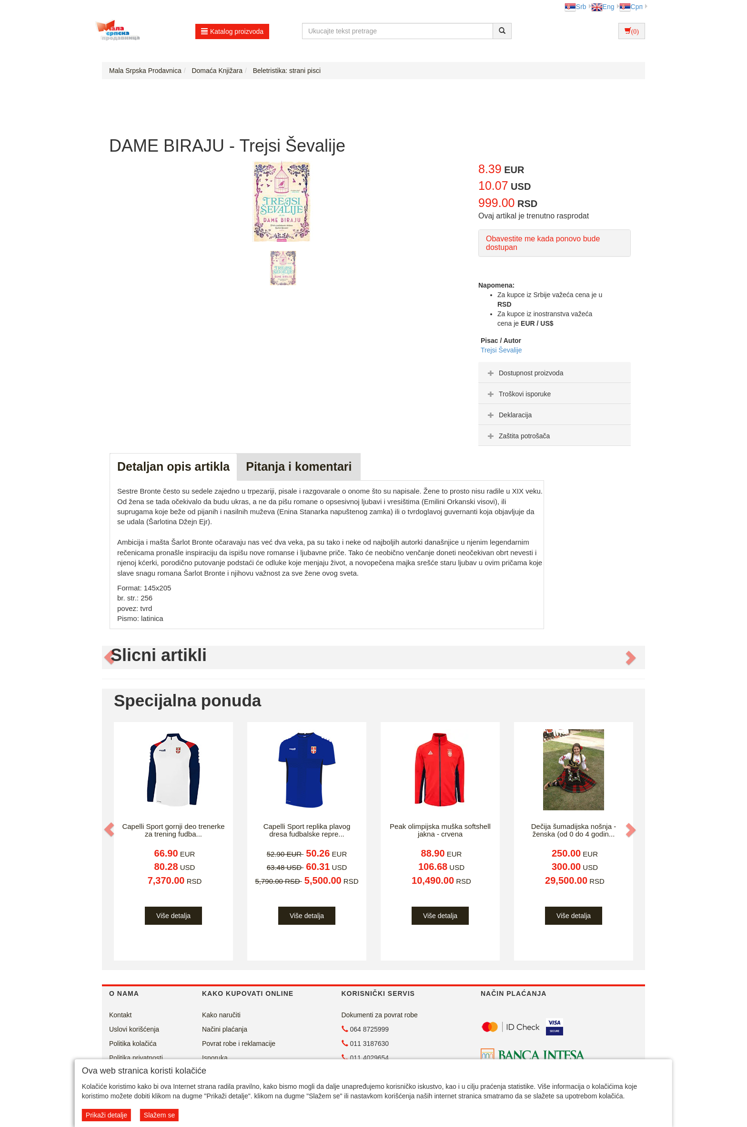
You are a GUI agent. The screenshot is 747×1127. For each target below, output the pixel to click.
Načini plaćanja (224, 1029)
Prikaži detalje (106, 1115)
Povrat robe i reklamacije (238, 1043)
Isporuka (215, 1058)
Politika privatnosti (136, 1058)
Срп (631, 6)
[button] (110, 658)
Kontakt (120, 1015)
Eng (603, 6)
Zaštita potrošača (517, 436)
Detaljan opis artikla (173, 466)
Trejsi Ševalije (501, 350)
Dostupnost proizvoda (524, 373)
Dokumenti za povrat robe (380, 1015)
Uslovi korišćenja (134, 1029)
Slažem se (159, 1115)
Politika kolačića (133, 1043)
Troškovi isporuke (518, 394)
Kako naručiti (221, 1015)
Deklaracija (508, 415)
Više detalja (173, 916)
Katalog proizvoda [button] (232, 31)
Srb (575, 6)
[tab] (554, 372)
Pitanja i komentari (299, 466)
